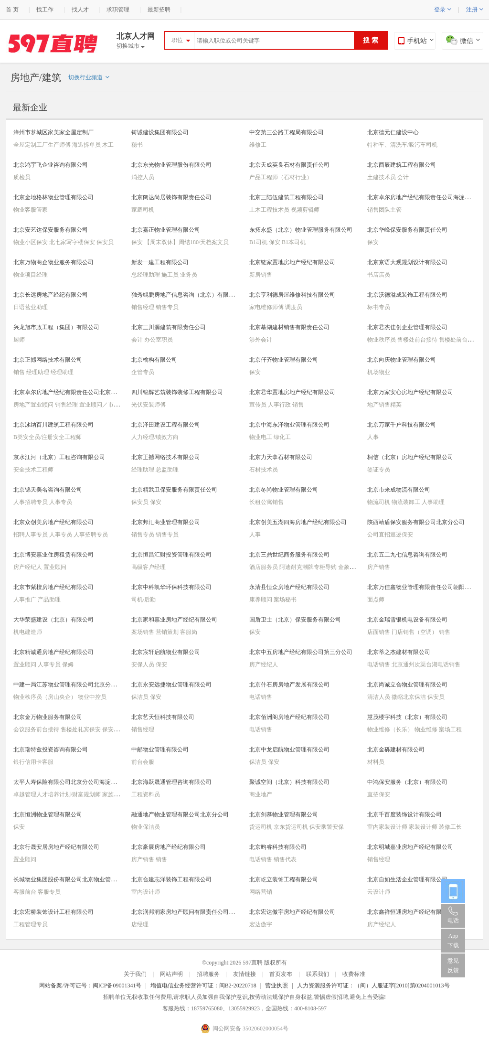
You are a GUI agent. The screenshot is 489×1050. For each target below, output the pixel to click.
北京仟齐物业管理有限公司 (283, 359)
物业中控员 (92, 697)
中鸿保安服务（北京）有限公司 (407, 782)
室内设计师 (145, 892)
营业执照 (276, 985)
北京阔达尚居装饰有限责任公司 (171, 197)
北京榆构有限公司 (154, 359)
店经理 (140, 924)
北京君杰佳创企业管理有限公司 (407, 327)
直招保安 (378, 794)
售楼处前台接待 (418, 339)
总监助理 (167, 469)
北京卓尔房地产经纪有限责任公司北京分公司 (70, 392)
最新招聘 (159, 9)
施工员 (170, 274)
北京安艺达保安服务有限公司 (50, 229)
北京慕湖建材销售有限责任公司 (289, 327)
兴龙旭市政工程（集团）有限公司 (56, 327)
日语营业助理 (30, 307)
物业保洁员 (145, 827)
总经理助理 (146, 274)
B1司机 (259, 242)
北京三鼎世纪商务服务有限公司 (289, 554)
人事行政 (280, 404)
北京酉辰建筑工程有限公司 (401, 164)
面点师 (375, 599)
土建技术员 (382, 177)
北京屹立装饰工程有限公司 (283, 879)
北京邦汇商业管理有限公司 (165, 522)
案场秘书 (285, 599)
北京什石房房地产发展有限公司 (289, 684)
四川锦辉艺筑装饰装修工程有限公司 (177, 392)
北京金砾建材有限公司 (396, 749)
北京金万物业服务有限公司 (47, 717)
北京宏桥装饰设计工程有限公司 (53, 912)
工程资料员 (145, 794)
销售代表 (285, 859)
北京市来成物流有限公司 (398, 489)
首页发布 (280, 974)
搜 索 (370, 40)
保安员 (105, 242)
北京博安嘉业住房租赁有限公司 (53, 554)
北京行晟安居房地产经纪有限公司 (56, 847)
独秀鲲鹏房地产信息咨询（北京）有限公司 (185, 294)
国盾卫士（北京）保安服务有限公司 (295, 619)
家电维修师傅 (267, 307)
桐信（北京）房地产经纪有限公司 (410, 457)
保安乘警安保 (326, 827)
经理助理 (38, 372)
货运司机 (261, 827)
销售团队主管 (384, 209)
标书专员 (378, 307)
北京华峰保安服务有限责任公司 (407, 229)
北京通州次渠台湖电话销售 (426, 664)
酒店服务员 (264, 567)
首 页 (12, 9)
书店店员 (378, 274)
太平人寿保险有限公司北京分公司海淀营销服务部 (76, 782)
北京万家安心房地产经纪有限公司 (410, 392)
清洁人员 (379, 697)
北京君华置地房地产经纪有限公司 (292, 392)
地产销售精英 (384, 404)
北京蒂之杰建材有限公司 (398, 652)
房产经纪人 (28, 567)
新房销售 (260, 274)
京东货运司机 (291, 827)
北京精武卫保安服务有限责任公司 (174, 489)
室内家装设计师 (388, 827)
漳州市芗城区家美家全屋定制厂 (53, 132)
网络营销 (260, 892)
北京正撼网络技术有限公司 (47, 359)
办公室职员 (158, 339)
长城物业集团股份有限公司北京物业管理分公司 (73, 879)
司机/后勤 (143, 599)
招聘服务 (208, 974)
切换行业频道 (88, 77)
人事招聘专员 (31, 502)
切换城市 (131, 46)
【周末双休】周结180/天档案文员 (186, 242)
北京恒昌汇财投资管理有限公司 (171, 554)
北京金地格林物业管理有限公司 (53, 197)
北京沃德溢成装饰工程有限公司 (407, 294)
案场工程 (450, 729)
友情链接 (244, 974)
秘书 (137, 144)
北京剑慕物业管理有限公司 (283, 814)
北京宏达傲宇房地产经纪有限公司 (292, 912)
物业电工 (261, 437)
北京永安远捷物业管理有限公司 (171, 684)
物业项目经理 (30, 274)
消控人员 (142, 177)
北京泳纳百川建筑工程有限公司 (53, 424)
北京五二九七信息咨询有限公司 (407, 554)
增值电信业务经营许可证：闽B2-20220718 (203, 985)
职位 (177, 40)
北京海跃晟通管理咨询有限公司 (171, 782)
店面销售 (379, 632)
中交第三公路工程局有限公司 (286, 132)
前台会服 (142, 762)
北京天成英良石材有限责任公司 (289, 164)
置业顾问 (54, 567)
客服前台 (25, 892)
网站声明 (171, 974)
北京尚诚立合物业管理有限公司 (407, 684)
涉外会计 (260, 339)
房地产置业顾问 (34, 404)
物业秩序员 (382, 339)
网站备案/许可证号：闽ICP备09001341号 (90, 985)
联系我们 (317, 974)
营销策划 (168, 632)
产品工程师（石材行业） (280, 177)
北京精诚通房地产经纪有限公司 (53, 652)
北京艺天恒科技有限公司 (162, 717)
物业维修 (427, 729)
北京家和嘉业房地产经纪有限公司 (174, 619)
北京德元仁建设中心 (393, 132)
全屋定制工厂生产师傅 (42, 144)
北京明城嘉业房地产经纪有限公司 (410, 847)
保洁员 (140, 697)
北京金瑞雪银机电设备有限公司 (407, 619)
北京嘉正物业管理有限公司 (165, 229)
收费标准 (353, 974)
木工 (108, 144)
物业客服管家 (30, 209)
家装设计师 (424, 827)
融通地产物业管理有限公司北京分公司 (180, 814)
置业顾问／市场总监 (105, 404)
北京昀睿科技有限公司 (278, 847)
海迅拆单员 (87, 144)
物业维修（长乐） (391, 729)
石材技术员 (263, 469)
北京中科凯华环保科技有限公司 (171, 587)
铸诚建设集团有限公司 (160, 132)
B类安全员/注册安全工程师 (47, 437)
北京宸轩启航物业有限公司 (165, 652)
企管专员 (142, 372)
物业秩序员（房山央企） (45, 697)
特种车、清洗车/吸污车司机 (402, 144)
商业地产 (260, 794)
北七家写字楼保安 (72, 242)
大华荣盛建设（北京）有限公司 (53, 619)
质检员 (22, 177)
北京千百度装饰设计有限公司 (404, 814)
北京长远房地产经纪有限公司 (50, 294)
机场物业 (378, 372)
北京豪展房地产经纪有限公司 (168, 847)
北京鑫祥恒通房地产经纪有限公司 (410, 912)
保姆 (68, 664)
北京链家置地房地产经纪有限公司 (292, 262)
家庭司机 (142, 209)
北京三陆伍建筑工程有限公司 (286, 197)
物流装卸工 (407, 502)
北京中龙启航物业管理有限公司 (289, 749)
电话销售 (379, 664)
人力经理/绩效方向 (155, 437)
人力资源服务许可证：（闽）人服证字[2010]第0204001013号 (373, 985)
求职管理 (117, 9)
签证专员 (378, 469)
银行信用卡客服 (33, 762)
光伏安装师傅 (148, 404)
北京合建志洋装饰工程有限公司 (171, 879)
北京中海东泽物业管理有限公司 (289, 424)
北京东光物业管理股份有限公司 (171, 164)
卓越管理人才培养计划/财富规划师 (57, 794)
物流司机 (379, 502)
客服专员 (49, 892)
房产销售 (378, 567)
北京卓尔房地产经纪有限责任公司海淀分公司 (424, 197)
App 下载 (453, 940)
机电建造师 (27, 632)
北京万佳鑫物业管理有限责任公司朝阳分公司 (424, 587)
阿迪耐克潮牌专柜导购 (308, 567)
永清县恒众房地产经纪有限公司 (289, 587)
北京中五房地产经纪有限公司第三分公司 (300, 652)
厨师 (19, 339)
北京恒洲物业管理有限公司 (47, 814)
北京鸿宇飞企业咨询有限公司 (50, 164)
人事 (373, 437)
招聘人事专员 (31, 534)
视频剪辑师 (305, 209)
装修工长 (450, 827)
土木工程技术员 (270, 209)
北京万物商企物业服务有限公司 (53, 262)
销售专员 (167, 307)
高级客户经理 (148, 567)
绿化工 (282, 437)
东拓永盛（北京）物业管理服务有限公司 (300, 229)
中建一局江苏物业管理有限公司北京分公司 (67, 684)
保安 (137, 242)
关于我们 (135, 974)
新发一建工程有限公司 (160, 262)
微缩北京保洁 (409, 697)
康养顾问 (261, 599)
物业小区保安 (31, 242)
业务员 (188, 274)
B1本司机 (294, 242)
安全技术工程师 (33, 469)
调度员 (293, 307)
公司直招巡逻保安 (390, 534)
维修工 (257, 144)
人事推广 (25, 599)
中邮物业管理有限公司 (160, 749)
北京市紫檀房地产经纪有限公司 (53, 587)
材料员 (375, 762)
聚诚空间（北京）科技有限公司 (289, 782)
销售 (19, 372)
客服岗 (188, 632)
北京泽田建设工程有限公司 (165, 424)
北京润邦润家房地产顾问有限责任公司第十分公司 (194, 912)
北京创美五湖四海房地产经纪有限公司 (298, 522)
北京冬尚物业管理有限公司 (283, 489)
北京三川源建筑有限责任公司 (168, 327)
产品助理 (49, 599)
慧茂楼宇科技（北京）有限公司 (407, 717)
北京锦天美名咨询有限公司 (47, 489)
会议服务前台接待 (37, 729)
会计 (403, 177)
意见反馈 (453, 965)
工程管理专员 (30, 924)
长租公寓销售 (266, 502)
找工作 (44, 9)
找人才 (80, 9)
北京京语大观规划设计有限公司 (407, 262)
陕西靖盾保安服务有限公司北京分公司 (416, 522)
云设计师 (378, 892)
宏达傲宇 (260, 924)
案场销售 (143, 632)
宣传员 (258, 404)
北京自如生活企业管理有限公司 (407, 879)
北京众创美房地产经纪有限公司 (53, 522)
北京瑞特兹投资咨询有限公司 (50, 749)
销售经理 (143, 307)
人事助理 (433, 502)
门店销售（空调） (415, 632)
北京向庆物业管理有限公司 (401, 359)
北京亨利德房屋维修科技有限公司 (292, 294)
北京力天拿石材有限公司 (280, 457)
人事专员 (60, 502)
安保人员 (143, 664)
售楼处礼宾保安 (81, 729)
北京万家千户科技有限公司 (401, 424)
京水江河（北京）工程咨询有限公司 (59, 457)
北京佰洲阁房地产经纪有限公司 (289, 717)
